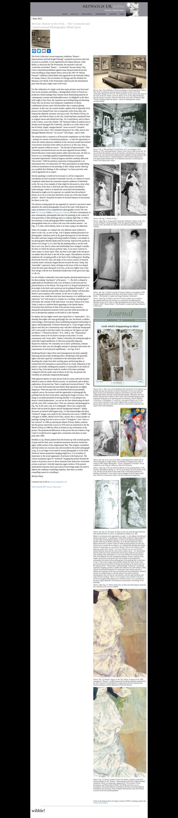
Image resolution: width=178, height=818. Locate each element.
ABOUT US (74, 14)
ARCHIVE (112, 14)
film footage (40, 212)
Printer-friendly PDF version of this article (46, 487)
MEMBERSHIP (101, 14)
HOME (64, 14)
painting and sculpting (60, 212)
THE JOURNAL (87, 14)
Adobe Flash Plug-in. (100, 803)
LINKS (122, 14)
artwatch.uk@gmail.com (58, 482)
